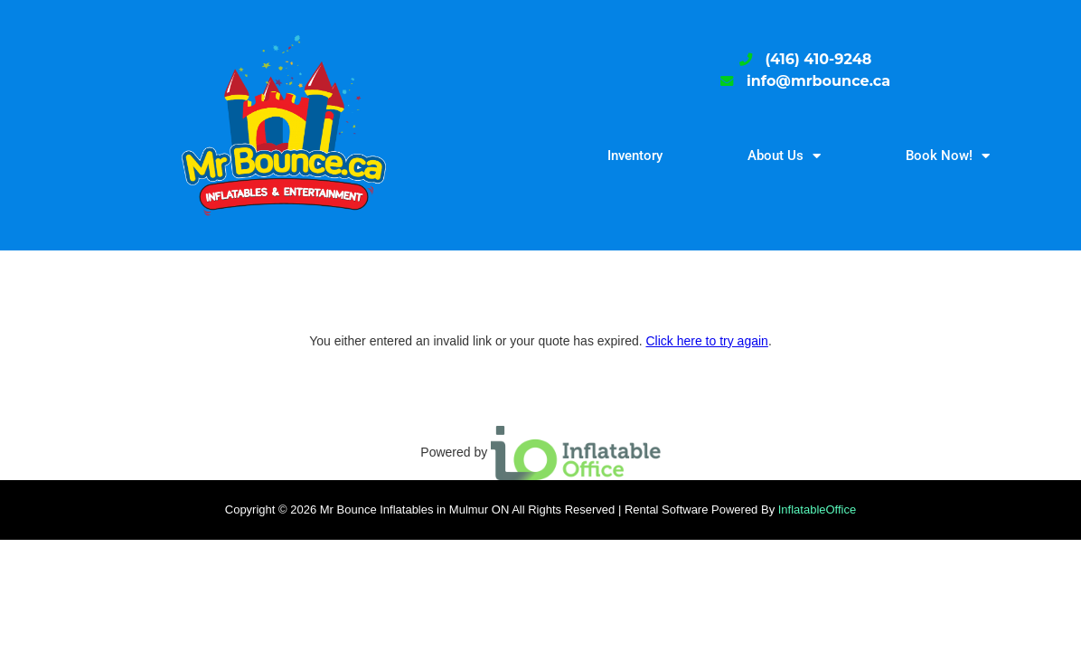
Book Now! (948, 156)
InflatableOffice (817, 509)
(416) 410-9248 (819, 59)
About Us (784, 156)
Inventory (635, 155)
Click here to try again (706, 341)
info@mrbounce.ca (818, 81)
